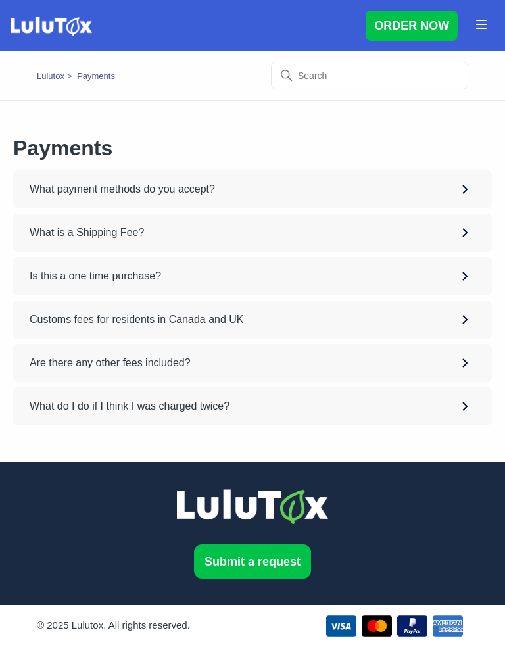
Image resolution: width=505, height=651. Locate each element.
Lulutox (50, 76)
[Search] (370, 75)
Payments (96, 76)
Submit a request (252, 561)
